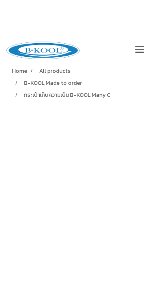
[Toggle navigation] (139, 50)
